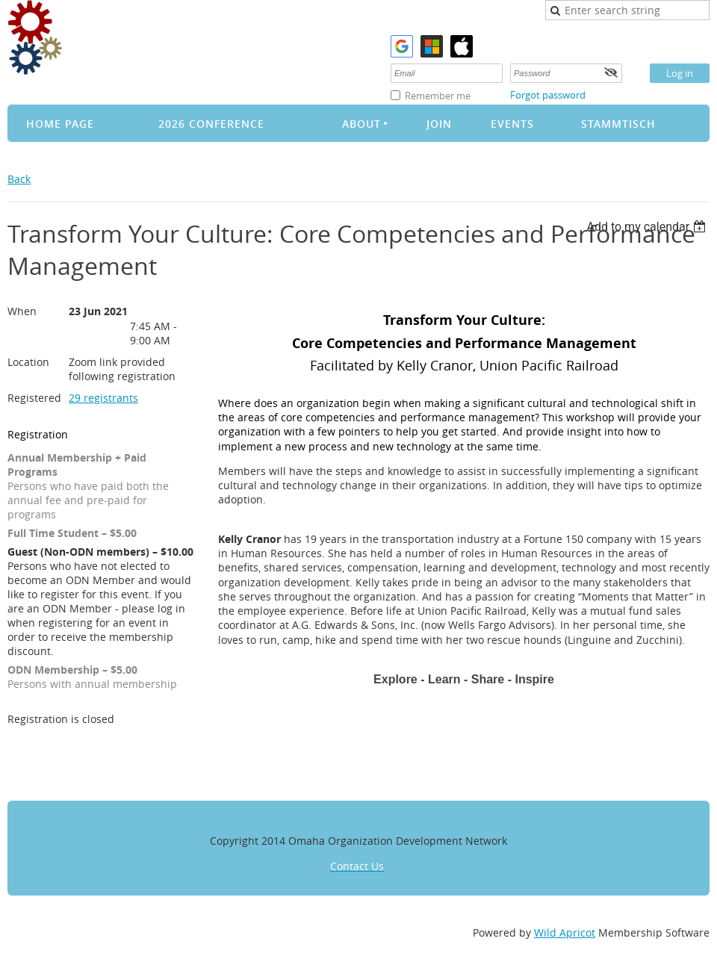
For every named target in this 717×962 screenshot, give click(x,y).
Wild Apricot (564, 932)
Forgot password (548, 95)
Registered (34, 398)
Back (19, 179)
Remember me (438, 95)
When (22, 311)
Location (28, 362)
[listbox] (648, 226)
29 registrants (103, 398)
